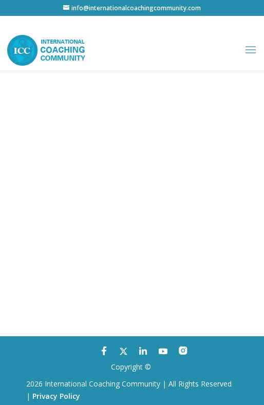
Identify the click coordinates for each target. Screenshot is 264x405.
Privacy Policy (56, 396)
